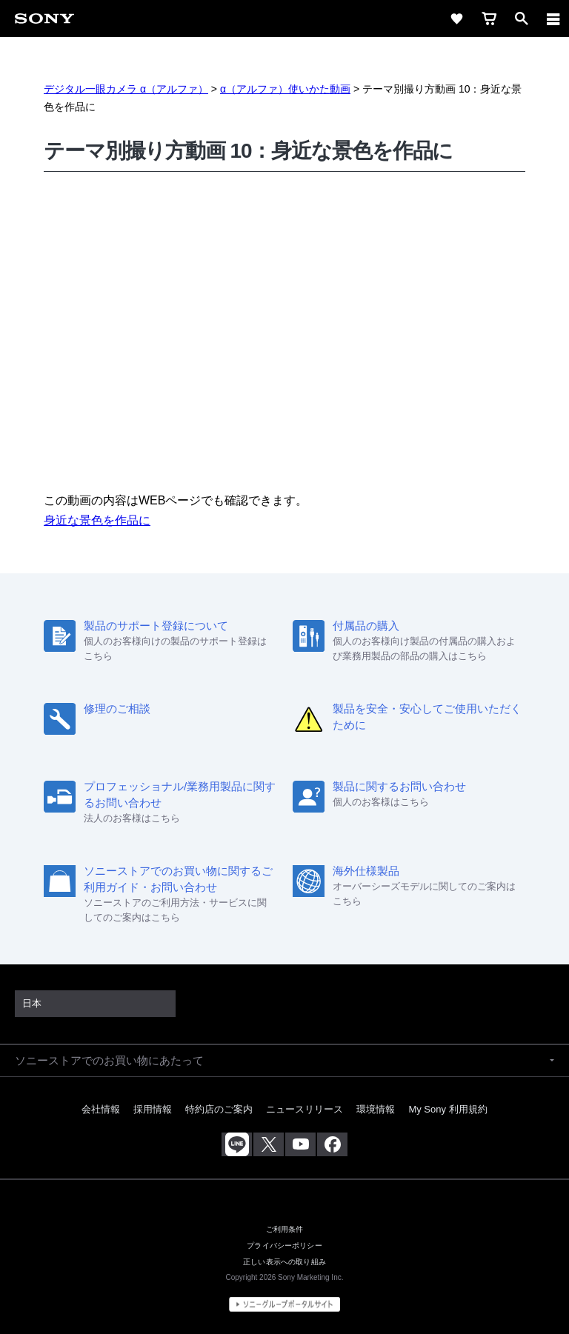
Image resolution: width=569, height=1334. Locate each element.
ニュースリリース (304, 1109)
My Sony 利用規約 (447, 1109)
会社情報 (100, 1109)
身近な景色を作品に (97, 520)
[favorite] (456, 18)
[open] (521, 18)
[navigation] (553, 18)
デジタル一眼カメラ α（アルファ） (126, 89)
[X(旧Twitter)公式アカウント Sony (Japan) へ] (268, 1144)
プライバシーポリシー (284, 1245)
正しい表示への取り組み (284, 1261)
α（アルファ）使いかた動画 (285, 89)
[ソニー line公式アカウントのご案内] (237, 1144)
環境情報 (375, 1109)
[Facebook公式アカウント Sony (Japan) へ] (332, 1144)
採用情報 (152, 1109)
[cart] (489, 18)
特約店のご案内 (219, 1109)
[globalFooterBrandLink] (284, 1304)
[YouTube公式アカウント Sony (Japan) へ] (300, 1144)
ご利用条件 (285, 1229)
